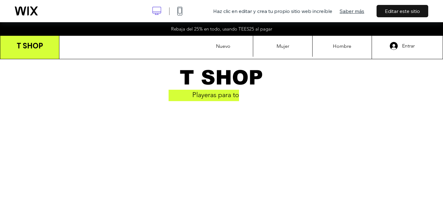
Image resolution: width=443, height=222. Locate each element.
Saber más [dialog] (352, 11)
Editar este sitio (402, 11)
